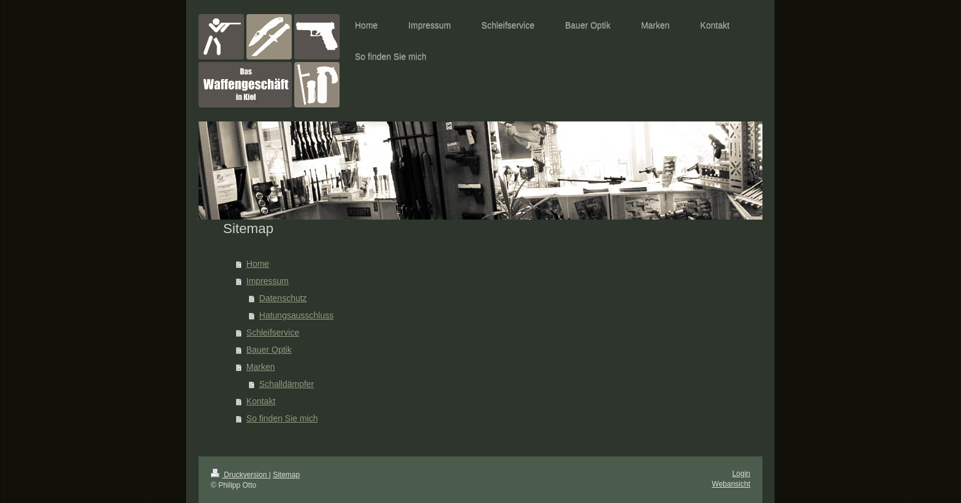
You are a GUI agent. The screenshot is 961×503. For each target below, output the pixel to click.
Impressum (267, 281)
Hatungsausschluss (296, 315)
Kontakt (260, 401)
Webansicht (731, 484)
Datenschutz (283, 298)
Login (741, 473)
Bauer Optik (269, 350)
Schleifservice (272, 332)
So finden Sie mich (282, 418)
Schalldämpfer (286, 384)
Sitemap (286, 474)
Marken (260, 367)
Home (257, 264)
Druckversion (240, 474)
